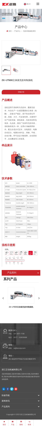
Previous (3, 298)
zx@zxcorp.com (20, 348)
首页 (9, 31)
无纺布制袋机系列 (29, 31)
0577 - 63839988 (20, 337)
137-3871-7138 (19, 333)
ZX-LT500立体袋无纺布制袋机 (21, 307)
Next (39, 298)
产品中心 (17, 31)
